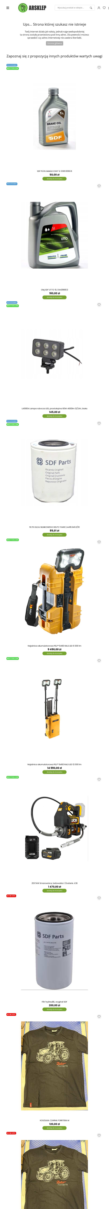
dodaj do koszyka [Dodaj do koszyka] (54, 178)
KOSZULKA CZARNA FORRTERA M (54, 1120)
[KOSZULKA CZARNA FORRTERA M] (54, 1066)
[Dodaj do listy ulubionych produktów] (99, 67)
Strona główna (54, 43)
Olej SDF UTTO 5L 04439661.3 (54, 290)
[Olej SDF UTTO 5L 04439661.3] (54, 235)
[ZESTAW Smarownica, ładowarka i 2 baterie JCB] (54, 828)
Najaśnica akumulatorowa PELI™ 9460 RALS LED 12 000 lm (54, 764)
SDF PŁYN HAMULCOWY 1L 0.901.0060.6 (54, 171)
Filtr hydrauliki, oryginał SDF (54, 1002)
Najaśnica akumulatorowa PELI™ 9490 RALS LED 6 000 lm (54, 646)
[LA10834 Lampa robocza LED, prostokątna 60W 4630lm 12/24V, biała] (54, 354)
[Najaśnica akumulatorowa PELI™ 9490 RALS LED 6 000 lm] (54, 591)
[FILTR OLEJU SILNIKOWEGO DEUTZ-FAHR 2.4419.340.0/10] (54, 472)
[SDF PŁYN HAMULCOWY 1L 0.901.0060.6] (54, 116)
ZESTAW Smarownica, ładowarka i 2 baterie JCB (54, 883)
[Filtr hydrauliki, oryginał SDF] (54, 947)
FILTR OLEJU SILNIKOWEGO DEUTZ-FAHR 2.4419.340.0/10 (54, 527)
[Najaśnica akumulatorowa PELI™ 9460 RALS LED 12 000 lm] (54, 710)
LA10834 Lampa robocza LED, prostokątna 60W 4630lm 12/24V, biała (54, 408)
